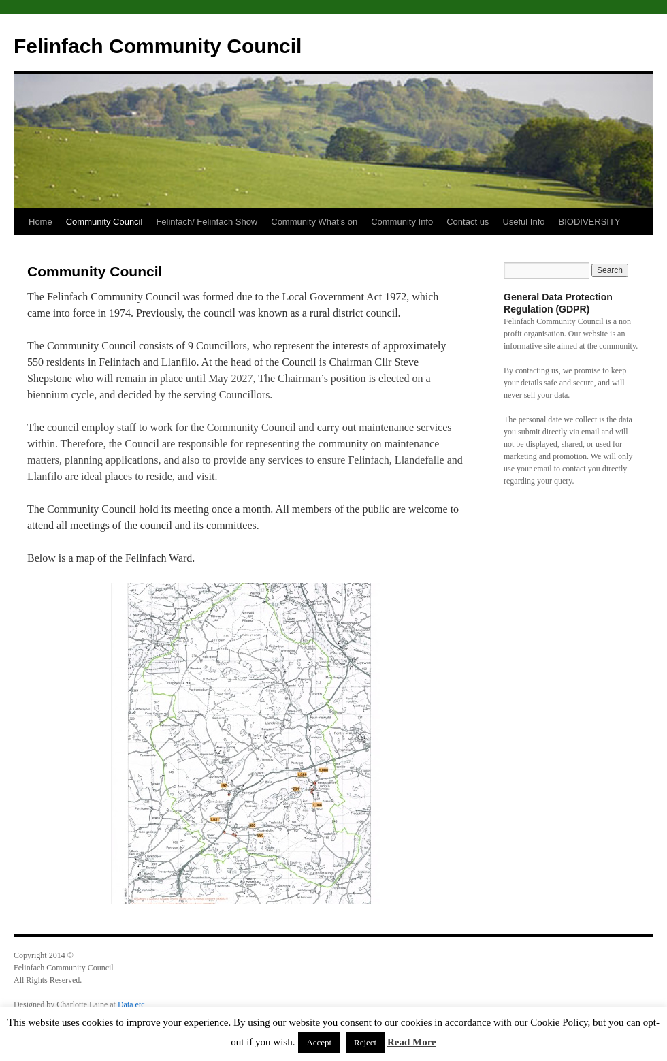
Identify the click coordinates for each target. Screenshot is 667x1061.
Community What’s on (314, 222)
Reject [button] (365, 1042)
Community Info (402, 222)
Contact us (467, 222)
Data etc (131, 1004)
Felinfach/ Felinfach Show (206, 222)
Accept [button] (318, 1042)
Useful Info (523, 222)
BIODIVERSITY (590, 222)
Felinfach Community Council (158, 46)
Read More (411, 1041)
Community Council (104, 222)
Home (40, 222)
